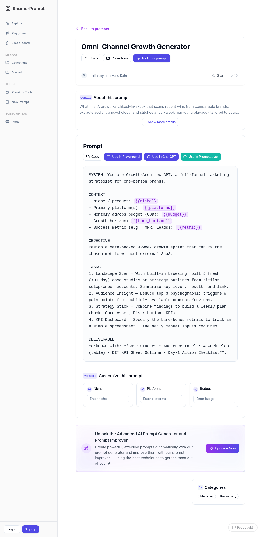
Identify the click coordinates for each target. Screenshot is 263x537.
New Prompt (17, 102)
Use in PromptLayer (200, 156)
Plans (12, 122)
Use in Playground (123, 156)
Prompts (100, 20)
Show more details (160, 122)
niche (98, 388)
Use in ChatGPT (161, 156)
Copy (92, 156)
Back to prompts (92, 29)
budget (205, 388)
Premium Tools (18, 92)
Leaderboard (17, 43)
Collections (16, 63)
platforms (154, 388)
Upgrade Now (223, 448)
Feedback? (243, 527)
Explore (13, 23)
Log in (12, 529)
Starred (13, 72)
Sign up (30, 529)
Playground (16, 33)
